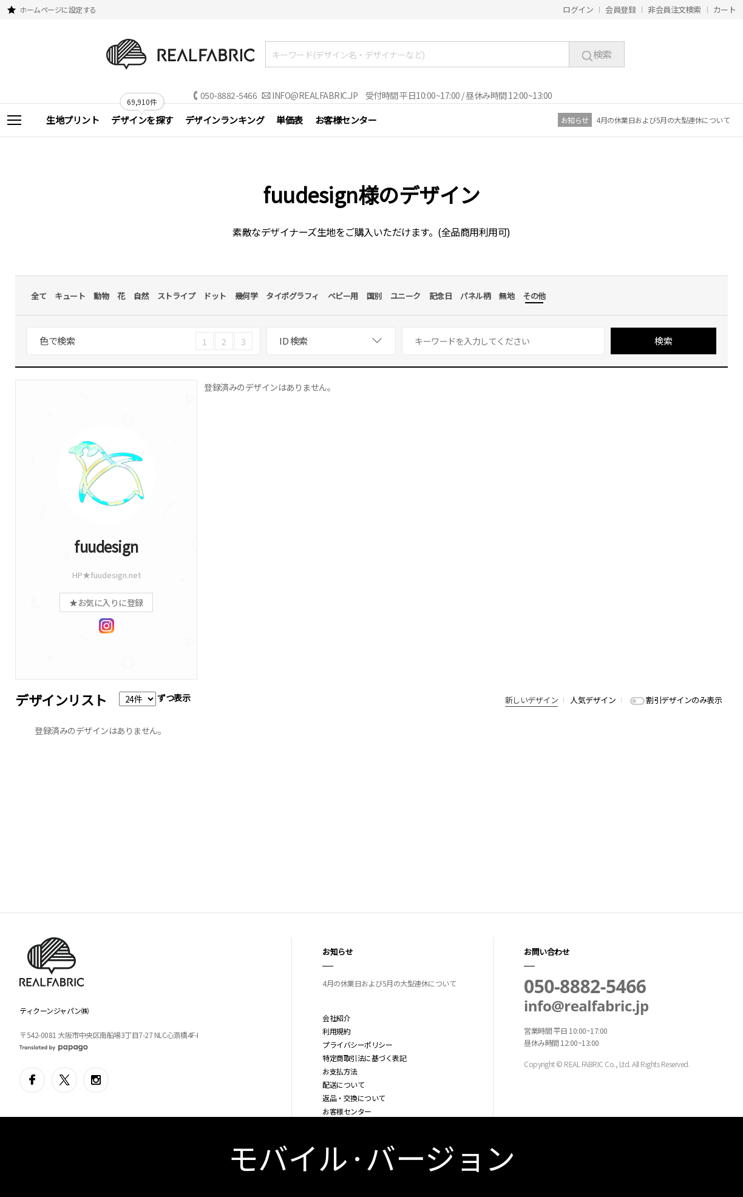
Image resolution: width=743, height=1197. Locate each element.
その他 (534, 296)
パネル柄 (475, 296)
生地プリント (72, 119)
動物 (101, 296)
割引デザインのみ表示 (684, 700)
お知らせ (575, 120)
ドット (214, 296)
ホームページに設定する (58, 9)
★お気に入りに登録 (106, 602)
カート (724, 9)
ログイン (578, 9)
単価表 (289, 119)
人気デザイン (593, 700)
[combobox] (331, 341)
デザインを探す (142, 119)
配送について (343, 1084)
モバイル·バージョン (371, 1157)
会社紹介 (336, 1018)
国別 (374, 296)
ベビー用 (343, 296)
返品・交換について (353, 1098)
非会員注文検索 (674, 9)
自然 (141, 296)
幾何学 (246, 296)
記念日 (440, 296)
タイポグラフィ (292, 296)
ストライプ (176, 296)
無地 (506, 296)
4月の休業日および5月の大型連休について (663, 120)
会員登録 (620, 9)
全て (38, 296)
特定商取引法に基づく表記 (364, 1058)
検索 (597, 54)
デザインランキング (225, 119)
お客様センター (346, 119)
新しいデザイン (531, 700)
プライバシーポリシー (357, 1044)
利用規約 (336, 1031)
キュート (70, 296)
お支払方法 (340, 1071)
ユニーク (405, 296)
